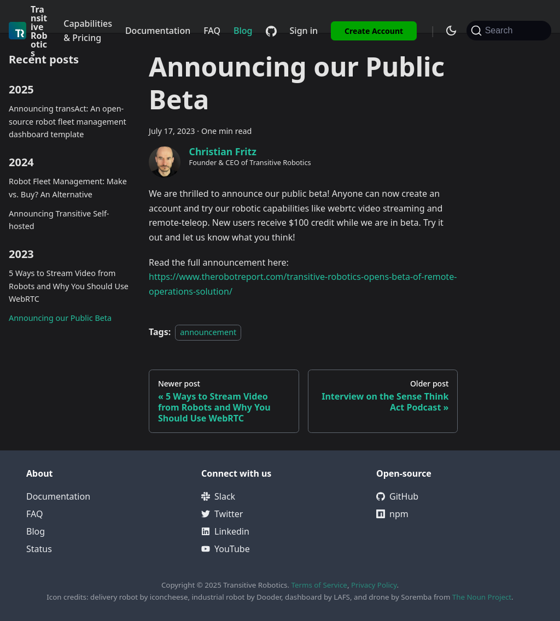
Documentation (157, 31)
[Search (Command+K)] (508, 30)
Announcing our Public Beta (60, 318)
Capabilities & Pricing (87, 30)
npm (392, 514)
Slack (218, 496)
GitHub (397, 496)
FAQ (211, 31)
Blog (243, 31)
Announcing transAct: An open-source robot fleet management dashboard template (67, 121)
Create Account (374, 31)
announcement (208, 332)
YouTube (225, 549)
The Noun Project (481, 597)
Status (39, 549)
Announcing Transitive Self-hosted (59, 220)
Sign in (304, 31)
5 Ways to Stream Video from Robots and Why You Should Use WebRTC (69, 286)
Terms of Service (319, 585)
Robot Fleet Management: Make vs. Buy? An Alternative (68, 188)
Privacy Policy (374, 585)
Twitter (222, 514)
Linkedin (225, 531)
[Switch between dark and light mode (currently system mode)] (451, 30)
